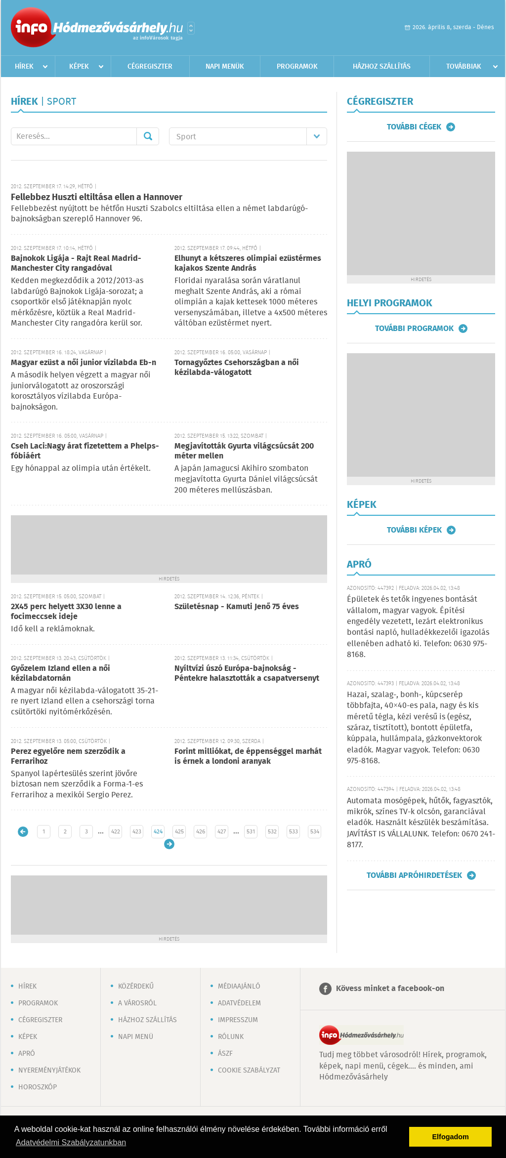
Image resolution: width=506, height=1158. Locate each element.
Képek (79, 66)
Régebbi (169, 844)
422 (115, 831)
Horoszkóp (37, 1087)
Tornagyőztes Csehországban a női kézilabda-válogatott (236, 368)
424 (158, 831)
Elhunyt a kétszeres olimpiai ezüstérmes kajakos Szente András (247, 263)
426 (200, 831)
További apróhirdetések (414, 875)
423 (136, 831)
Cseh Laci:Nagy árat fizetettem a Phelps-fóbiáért (85, 451)
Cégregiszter (149, 66)
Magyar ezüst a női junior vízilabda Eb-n (83, 363)
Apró (26, 1053)
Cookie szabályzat (249, 1070)
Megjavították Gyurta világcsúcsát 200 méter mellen (244, 451)
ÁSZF (225, 1053)
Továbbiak (463, 66)
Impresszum (238, 1020)
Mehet (147, 136)
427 (221, 831)
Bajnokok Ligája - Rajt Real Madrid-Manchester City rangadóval (76, 263)
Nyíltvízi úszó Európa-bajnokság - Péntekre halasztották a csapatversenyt (246, 673)
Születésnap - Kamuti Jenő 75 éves (236, 607)
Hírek (24, 66)
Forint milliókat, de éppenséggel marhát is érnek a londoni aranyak (248, 756)
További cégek (414, 127)
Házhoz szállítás (382, 66)
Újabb (23, 832)
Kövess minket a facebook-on (390, 989)
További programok (414, 328)
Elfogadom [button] (450, 1137)
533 (293, 831)
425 (179, 831)
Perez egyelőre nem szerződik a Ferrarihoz (68, 756)
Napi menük (225, 66)
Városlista (191, 28)
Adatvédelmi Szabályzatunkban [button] (71, 1142)
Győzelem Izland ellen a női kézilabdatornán (60, 673)
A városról (137, 1003)
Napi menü (135, 1037)
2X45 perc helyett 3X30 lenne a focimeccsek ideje (66, 612)
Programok (297, 66)
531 (251, 831)
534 (314, 831)
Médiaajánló (239, 986)
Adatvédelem (239, 1003)
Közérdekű (136, 986)
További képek (414, 530)
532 (272, 831)
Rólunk (231, 1037)
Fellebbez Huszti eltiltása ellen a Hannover (96, 198)
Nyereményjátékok (49, 1070)
